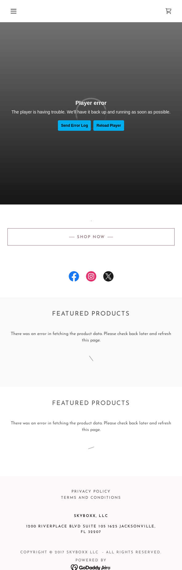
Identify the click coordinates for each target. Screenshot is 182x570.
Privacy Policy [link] (91, 492)
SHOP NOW (91, 237)
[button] (15, 11)
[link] (168, 11)
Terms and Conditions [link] (91, 498)
